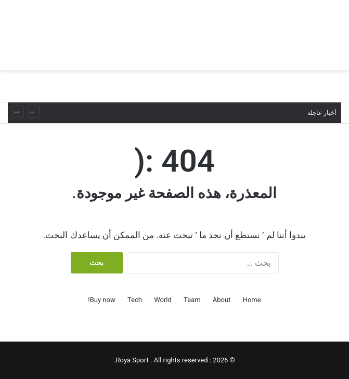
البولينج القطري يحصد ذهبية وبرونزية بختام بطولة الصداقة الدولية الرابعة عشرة (186, 102)
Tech (134, 300)
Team (192, 300)
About (222, 300)
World (163, 300)
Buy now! (101, 300)
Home (252, 300)
